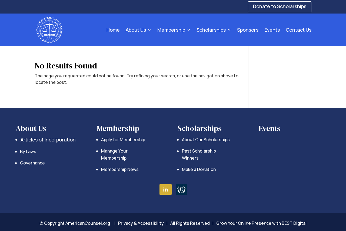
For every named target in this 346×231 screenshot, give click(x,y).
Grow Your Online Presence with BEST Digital (261, 223)
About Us (136, 30)
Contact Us (298, 30)
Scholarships (211, 30)
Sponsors (247, 30)
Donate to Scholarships (279, 6)
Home (113, 30)
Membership (171, 30)
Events (272, 30)
